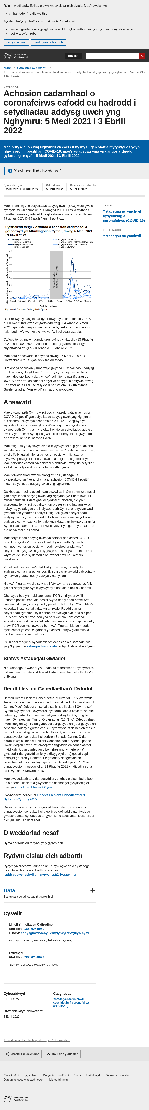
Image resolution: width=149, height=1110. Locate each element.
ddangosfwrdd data (42, 646)
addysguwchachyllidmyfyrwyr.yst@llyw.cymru (40, 874)
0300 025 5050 (34, 929)
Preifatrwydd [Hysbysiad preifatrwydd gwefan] (93, 1075)
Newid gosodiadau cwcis (48, 42)
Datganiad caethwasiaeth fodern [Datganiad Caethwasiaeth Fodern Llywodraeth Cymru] (24, 1079)
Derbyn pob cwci (16, 42)
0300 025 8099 (34, 957)
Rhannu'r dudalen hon (24, 1054)
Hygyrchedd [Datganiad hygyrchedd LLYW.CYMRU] (30, 1075)
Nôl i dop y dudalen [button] (65, 1054)
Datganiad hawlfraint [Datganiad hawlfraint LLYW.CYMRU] (56, 1075)
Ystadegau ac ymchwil (32, 67)
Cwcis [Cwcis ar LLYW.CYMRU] (77, 1075)
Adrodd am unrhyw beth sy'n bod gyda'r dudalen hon (37, 1040)
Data (9, 890)
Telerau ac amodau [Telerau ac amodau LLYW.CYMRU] (118, 1075)
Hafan (7, 67)
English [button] (73, 55)
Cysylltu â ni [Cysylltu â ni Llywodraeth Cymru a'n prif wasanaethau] (11, 1075)
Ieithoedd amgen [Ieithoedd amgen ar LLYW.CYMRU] (59, 1079)
